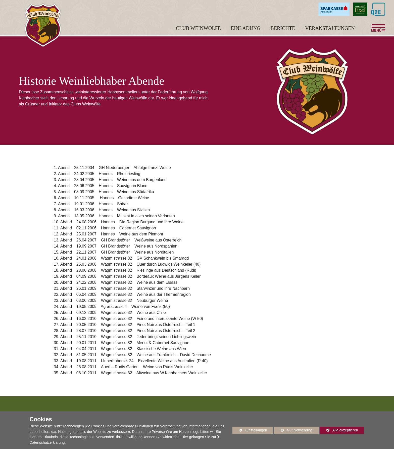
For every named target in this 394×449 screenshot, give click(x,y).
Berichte (283, 31)
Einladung (246, 31)
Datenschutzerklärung (47, 442)
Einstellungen (249, 431)
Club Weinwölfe (198, 31)
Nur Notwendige (293, 431)
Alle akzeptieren (339, 430)
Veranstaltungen (330, 31)
